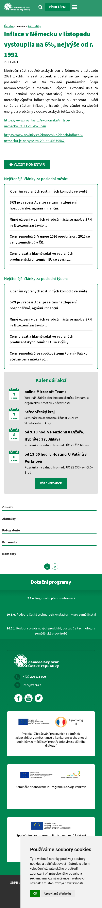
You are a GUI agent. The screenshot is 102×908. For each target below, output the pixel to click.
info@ (32, 685)
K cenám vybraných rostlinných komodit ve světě (48, 191)
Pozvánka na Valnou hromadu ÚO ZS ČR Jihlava (56, 445)
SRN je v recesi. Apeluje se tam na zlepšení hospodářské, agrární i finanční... (43, 205)
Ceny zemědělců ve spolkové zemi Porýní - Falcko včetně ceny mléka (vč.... (48, 356)
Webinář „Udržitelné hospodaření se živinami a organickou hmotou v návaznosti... (56, 400)
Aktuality (34, 26)
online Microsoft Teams (45, 391)
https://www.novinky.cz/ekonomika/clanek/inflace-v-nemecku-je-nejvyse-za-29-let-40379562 (43, 137)
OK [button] (35, 893)
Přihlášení (57, 7)
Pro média (9, 542)
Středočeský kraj (39, 411)
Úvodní (9, 26)
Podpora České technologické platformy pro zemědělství (51, 614)
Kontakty (9, 554)
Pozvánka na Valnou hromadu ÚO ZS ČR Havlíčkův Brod (58, 470)
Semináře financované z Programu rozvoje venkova (51, 787)
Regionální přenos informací (51, 598)
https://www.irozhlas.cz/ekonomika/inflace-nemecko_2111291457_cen (37, 123)
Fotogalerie (11, 530)
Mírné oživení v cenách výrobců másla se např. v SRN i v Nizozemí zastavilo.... (51, 222)
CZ (47, 566)
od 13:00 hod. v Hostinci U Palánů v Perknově (55, 458)
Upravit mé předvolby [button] (57, 893)
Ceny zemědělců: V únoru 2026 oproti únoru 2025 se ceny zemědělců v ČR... (50, 239)
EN (54, 566)
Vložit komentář (27, 164)
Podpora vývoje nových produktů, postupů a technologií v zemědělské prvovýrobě (51, 631)
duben (14, 398)
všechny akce (51, 483)
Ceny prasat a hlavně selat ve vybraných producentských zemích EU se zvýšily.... (41, 256)
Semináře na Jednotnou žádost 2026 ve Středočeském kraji (51, 420)
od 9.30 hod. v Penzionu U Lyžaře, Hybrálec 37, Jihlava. (54, 435)
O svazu (8, 507)
